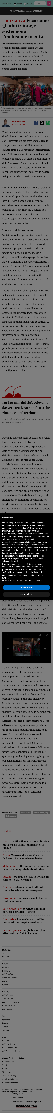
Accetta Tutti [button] (27, 587)
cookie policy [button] (43, 534)
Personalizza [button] (26, 594)
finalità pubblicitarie (10, 553)
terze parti (46, 536)
